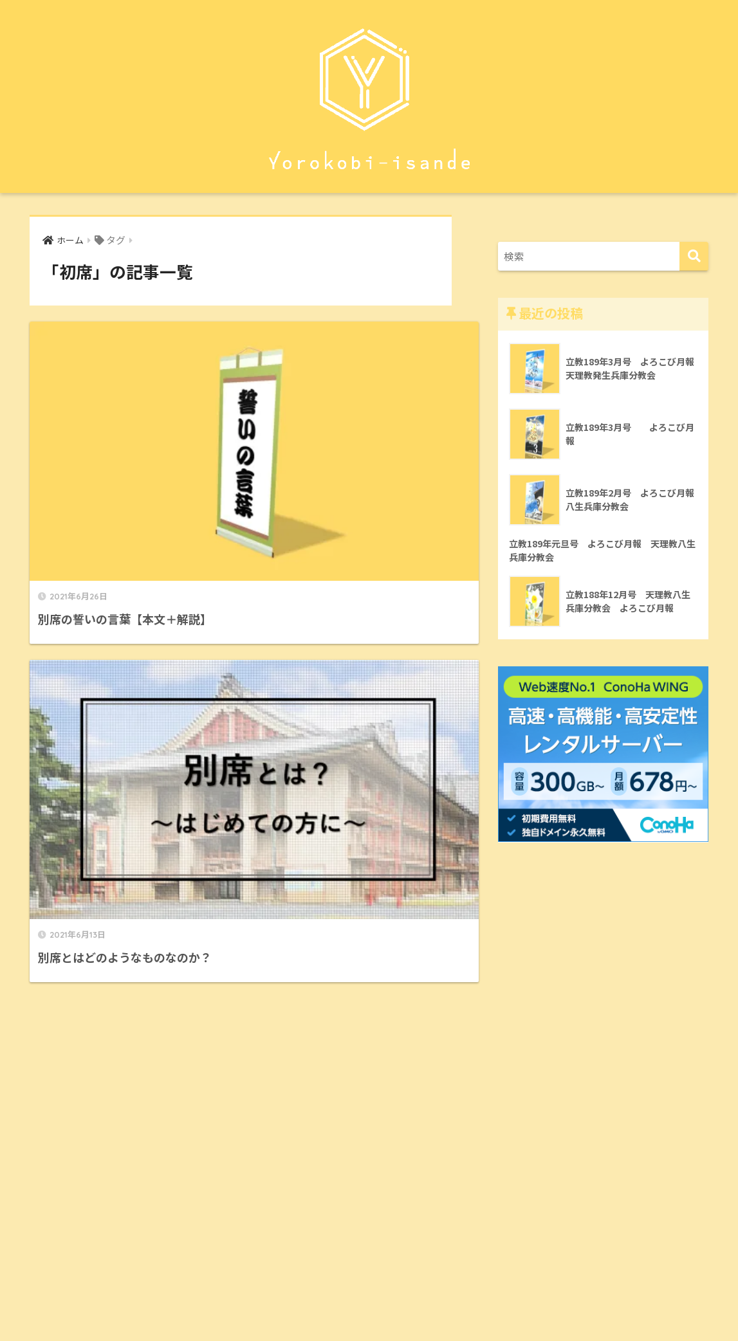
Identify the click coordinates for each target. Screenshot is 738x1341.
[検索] (693, 256)
